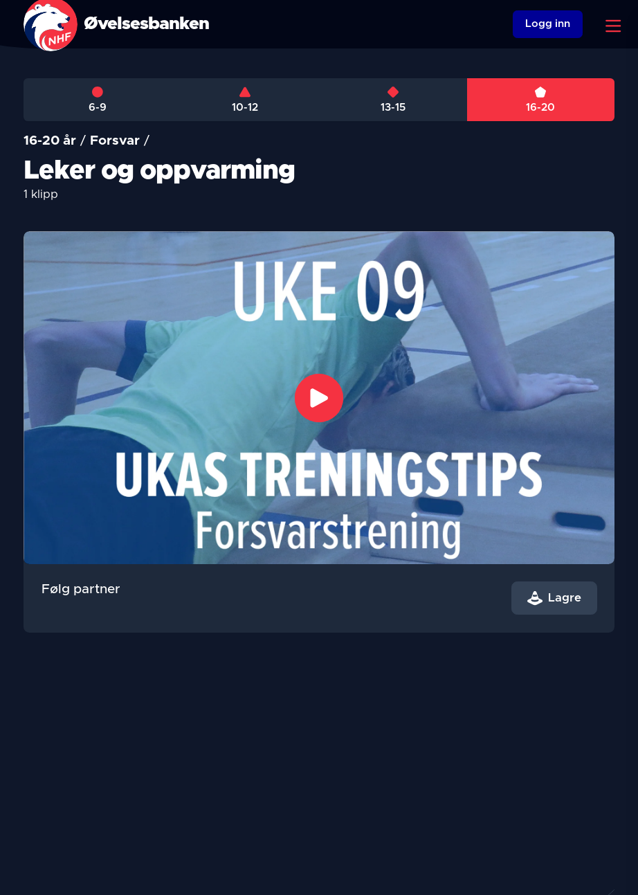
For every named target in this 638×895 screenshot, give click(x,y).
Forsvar (115, 140)
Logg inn (547, 24)
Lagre (554, 598)
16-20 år (50, 140)
